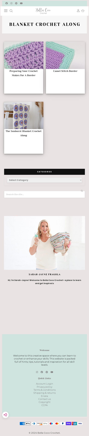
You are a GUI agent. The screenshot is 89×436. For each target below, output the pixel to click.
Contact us (44, 399)
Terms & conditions (45, 390)
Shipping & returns (44, 393)
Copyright (44, 402)
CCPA (44, 405)
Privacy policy (44, 387)
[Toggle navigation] (8, 10)
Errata (44, 396)
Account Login (44, 383)
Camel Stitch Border (65, 71)
